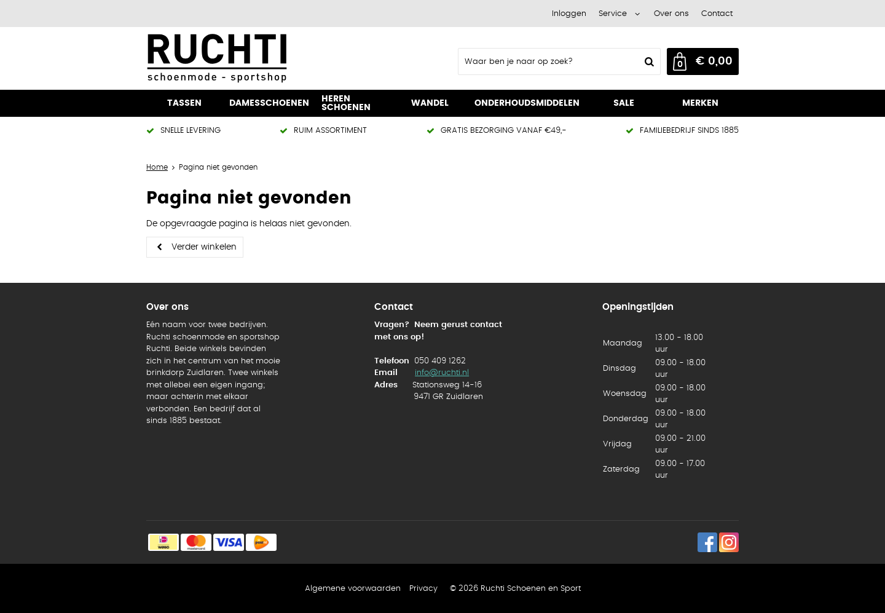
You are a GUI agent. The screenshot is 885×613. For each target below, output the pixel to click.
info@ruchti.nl (442, 373)
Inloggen (569, 14)
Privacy (423, 589)
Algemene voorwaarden (353, 589)
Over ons (671, 14)
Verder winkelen (204, 247)
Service (613, 14)
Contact (717, 14)
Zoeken (647, 61)
